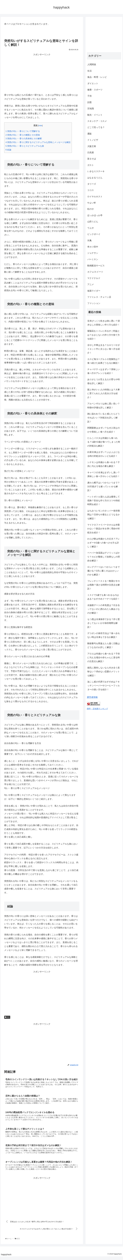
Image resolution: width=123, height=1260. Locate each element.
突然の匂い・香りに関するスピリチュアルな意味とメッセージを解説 (38, 142)
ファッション (93, 303)
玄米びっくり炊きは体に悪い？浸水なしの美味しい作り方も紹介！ (103, 323)
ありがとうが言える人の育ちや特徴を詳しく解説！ (103, 381)
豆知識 (90, 108)
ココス (90, 190)
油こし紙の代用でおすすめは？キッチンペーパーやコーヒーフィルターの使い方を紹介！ (103, 686)
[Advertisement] (41, 73)
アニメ (90, 284)
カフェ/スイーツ (95, 272)
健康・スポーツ (94, 90)
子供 (89, 96)
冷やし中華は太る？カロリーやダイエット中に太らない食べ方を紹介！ (103, 349)
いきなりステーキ (96, 171)
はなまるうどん (94, 178)
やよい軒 (91, 203)
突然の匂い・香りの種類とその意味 (23, 135)
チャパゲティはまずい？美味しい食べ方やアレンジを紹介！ (103, 371)
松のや (90, 209)
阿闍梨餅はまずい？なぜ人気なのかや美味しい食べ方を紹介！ (103, 430)
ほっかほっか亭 (94, 215)
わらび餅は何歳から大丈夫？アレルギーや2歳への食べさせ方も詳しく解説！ (103, 543)
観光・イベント (94, 115)
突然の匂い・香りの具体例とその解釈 (24, 138)
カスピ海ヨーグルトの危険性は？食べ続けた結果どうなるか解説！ (103, 361)
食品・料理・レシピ (97, 77)
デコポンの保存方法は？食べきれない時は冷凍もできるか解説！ (103, 635)
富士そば (91, 159)
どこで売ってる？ (96, 127)
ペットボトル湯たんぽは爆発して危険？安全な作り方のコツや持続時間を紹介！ (103, 501)
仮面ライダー (93, 291)
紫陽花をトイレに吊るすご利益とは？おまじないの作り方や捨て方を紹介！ (103, 335)
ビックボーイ (93, 234)
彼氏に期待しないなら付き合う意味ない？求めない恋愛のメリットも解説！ (103, 672)
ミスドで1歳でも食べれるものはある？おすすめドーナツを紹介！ (103, 597)
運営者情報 (92, 697)
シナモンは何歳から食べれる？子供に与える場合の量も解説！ (103, 464)
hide (40, 125)
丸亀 (89, 240)
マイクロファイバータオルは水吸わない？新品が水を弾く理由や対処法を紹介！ (103, 529)
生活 (7, 1017)
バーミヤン (92, 259)
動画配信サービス (96, 265)
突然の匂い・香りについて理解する (23, 131)
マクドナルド (93, 278)
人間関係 (91, 64)
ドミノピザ (92, 140)
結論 (8, 150)
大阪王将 (91, 146)
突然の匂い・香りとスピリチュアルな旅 (25, 146)
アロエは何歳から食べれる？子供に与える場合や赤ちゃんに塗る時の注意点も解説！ (103, 657)
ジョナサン (92, 253)
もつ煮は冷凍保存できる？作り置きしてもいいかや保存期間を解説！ (103, 623)
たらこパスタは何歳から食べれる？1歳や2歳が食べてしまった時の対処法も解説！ (103, 442)
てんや (90, 228)
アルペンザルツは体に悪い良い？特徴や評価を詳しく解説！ (103, 405)
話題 (89, 102)
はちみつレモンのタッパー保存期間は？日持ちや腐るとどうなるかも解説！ (103, 515)
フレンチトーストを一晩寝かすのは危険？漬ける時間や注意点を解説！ (103, 585)
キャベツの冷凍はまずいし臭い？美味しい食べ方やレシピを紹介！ (103, 474)
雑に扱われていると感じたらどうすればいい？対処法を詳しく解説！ (103, 418)
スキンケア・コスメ (97, 121)
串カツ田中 (92, 247)
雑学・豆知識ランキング (97, 709)
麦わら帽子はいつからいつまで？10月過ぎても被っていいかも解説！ (103, 486)
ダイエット (92, 83)
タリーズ (91, 184)
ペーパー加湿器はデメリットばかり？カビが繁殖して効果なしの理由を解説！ (103, 557)
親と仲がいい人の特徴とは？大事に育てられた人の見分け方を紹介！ (103, 393)
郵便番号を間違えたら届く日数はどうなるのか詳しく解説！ (103, 645)
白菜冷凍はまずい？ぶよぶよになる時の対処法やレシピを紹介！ (103, 454)
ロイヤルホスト (94, 196)
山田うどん (92, 221)
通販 (89, 134)
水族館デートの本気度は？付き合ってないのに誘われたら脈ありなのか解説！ (103, 609)
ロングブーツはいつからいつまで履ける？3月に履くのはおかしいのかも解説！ (103, 571)
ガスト (90, 165)
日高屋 (90, 152)
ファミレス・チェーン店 (99, 297)
